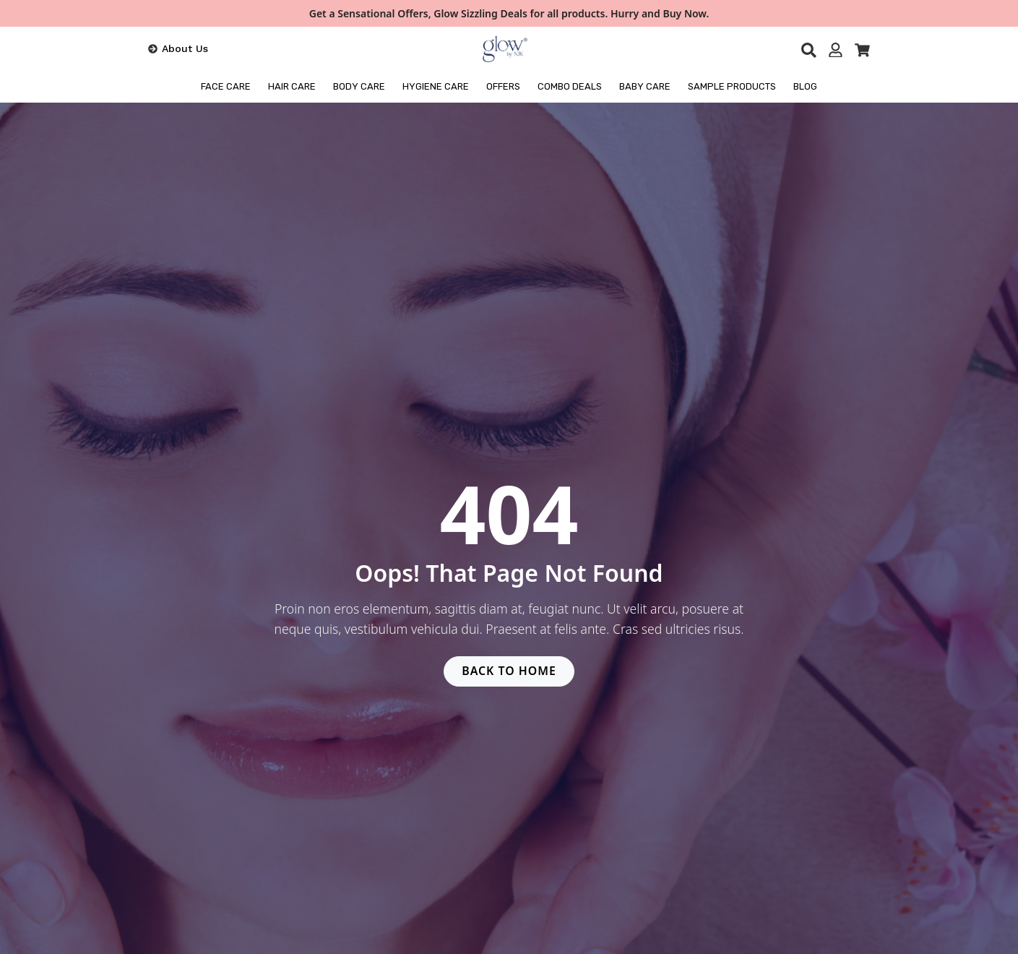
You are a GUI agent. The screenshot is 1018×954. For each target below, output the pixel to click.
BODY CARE (359, 86)
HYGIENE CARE (435, 86)
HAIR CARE (292, 86)
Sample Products (732, 86)
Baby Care (644, 86)
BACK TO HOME (509, 671)
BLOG (805, 86)
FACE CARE (226, 86)
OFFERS (503, 86)
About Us (185, 48)
